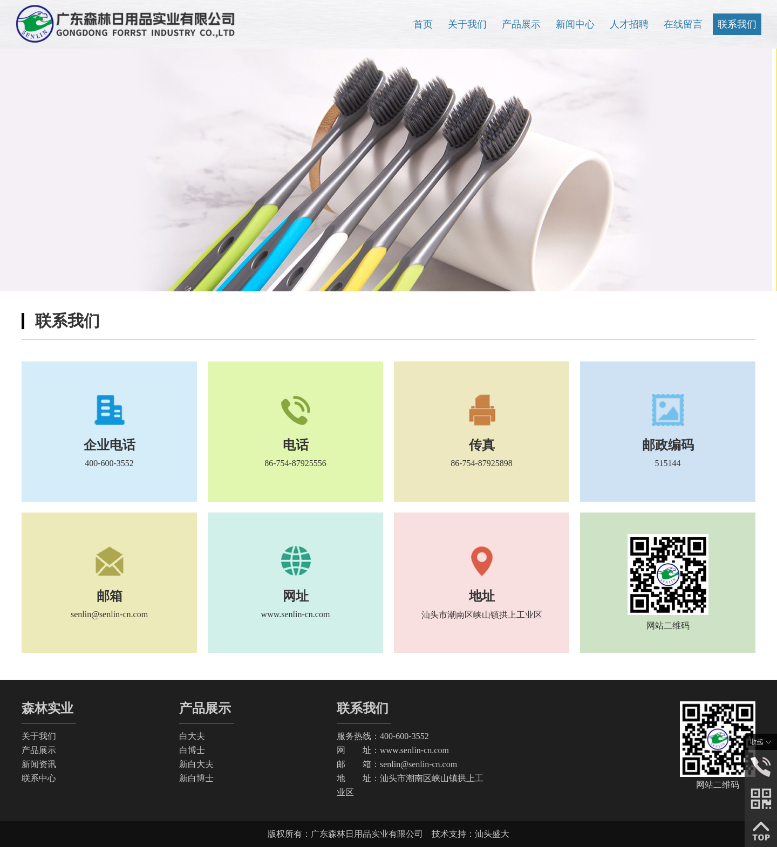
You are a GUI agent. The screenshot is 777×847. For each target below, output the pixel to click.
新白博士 (196, 778)
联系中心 (39, 778)
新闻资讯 (39, 764)
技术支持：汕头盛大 (470, 833)
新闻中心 (575, 24)
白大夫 (192, 736)
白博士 (192, 750)
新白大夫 (196, 764)
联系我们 (737, 24)
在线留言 (683, 24)
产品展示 (521, 24)
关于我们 (467, 24)
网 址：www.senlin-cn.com (393, 750)
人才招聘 (629, 24)
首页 (423, 24)
